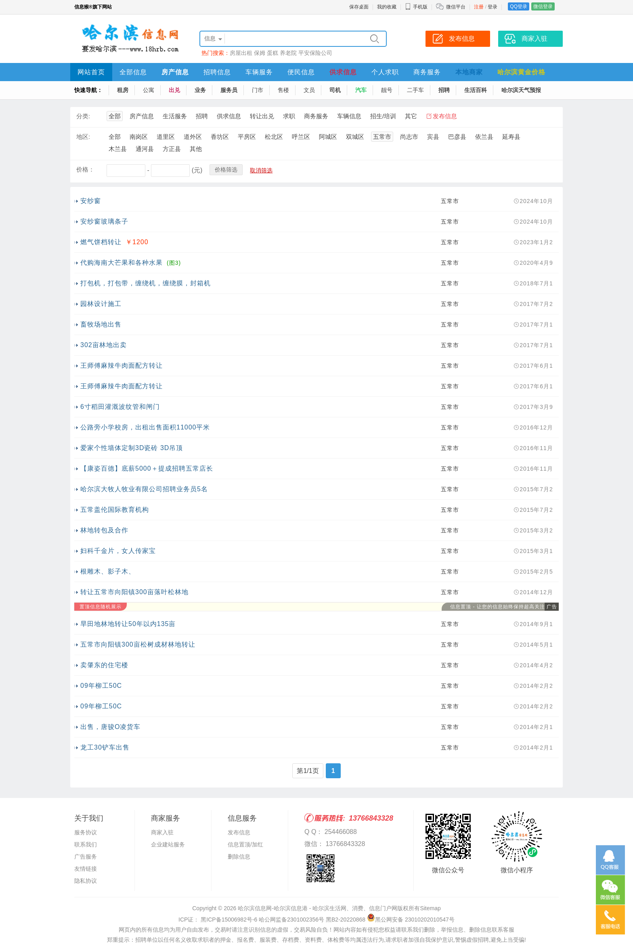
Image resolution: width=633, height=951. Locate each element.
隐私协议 (85, 881)
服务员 (228, 90)
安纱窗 (90, 200)
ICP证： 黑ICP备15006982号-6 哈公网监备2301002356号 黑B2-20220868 (271, 919)
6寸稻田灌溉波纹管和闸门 (120, 406)
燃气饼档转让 (101, 242)
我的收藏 (386, 7)
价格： (85, 169)
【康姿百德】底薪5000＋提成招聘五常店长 (146, 468)
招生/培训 (383, 116)
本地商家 (469, 72)
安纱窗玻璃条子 (104, 221)
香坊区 (220, 136)
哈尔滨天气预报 (521, 90)
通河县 (145, 148)
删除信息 (239, 856)
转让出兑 (262, 116)
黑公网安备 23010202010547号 (411, 919)
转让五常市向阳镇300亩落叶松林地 (134, 592)
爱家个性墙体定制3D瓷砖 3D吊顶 (131, 447)
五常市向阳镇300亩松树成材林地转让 (137, 644)
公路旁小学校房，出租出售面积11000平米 (145, 427)
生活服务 (175, 116)
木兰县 (118, 148)
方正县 (172, 148)
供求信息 (343, 72)
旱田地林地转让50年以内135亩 (128, 623)
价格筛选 (226, 169)
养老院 (288, 53)
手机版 (416, 7)
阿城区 (328, 136)
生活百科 (475, 90)
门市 (257, 90)
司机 (335, 90)
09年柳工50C (101, 685)
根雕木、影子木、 (107, 571)
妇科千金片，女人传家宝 (118, 550)
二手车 (415, 90)
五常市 (382, 136)
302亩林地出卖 (103, 344)
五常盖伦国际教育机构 (114, 509)
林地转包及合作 (104, 530)
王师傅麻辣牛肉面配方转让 (121, 365)
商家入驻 (162, 832)
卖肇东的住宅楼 (104, 665)
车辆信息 (349, 116)
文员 (309, 90)
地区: (83, 136)
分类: (83, 116)
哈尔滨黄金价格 (521, 72)
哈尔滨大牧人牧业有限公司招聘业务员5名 (144, 489)
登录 (492, 7)
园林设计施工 (101, 303)
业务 (200, 90)
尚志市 (409, 136)
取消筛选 (261, 170)
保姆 (259, 53)
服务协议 (85, 832)
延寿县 (511, 136)
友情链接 (85, 868)
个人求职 (385, 72)
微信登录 (543, 6)
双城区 (355, 136)
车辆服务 (259, 72)
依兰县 (484, 136)
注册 (479, 7)
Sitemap (430, 908)
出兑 (174, 90)
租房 (122, 90)
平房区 (247, 136)
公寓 (148, 90)
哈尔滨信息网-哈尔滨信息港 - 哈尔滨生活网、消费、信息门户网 (317, 908)
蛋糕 (272, 53)
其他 (196, 148)
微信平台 (455, 7)
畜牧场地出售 (101, 324)
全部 (115, 116)
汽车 (361, 90)
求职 (289, 116)
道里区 (166, 136)
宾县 (433, 136)
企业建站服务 (168, 844)
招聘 (444, 90)
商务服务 (427, 72)
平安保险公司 (315, 53)
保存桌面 (359, 7)
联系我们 (85, 844)
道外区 (193, 136)
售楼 (283, 90)
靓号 (386, 90)
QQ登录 (518, 6)
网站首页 (91, 72)
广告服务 (85, 856)
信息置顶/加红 (245, 844)
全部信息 (133, 72)
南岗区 (139, 136)
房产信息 (175, 72)
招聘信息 (217, 72)
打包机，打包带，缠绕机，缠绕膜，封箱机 (145, 283)
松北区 (274, 136)
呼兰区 (301, 136)
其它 (411, 116)
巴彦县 (457, 136)
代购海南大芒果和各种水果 (121, 262)
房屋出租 (241, 53)
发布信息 (445, 116)
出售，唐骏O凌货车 (110, 726)
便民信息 (301, 72)
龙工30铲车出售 (105, 747)
